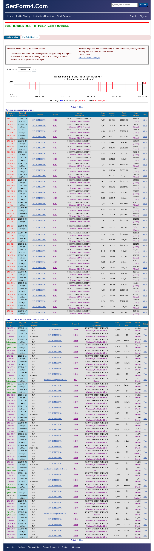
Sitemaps (76, 547)
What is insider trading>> (89, 57)
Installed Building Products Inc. (55, 380)
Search (143, 5)
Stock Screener (64, 16)
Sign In (143, 16)
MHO (55, 120)
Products (21, 547)
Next (81, 107)
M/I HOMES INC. (39, 120)
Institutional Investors (43, 16)
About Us (10, 547)
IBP (75, 380)
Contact (65, 547)
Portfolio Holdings (30, 37)
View (145, 120)
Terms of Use (34, 547)
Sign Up (133, 16)
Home (10, 16)
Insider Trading (23, 16)
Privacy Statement (51, 547)
